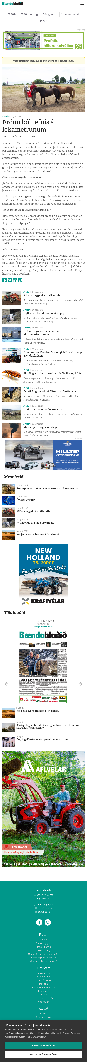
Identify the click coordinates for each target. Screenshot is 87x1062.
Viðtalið (43, 994)
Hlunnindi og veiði (43, 998)
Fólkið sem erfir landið (43, 987)
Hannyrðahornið (43, 980)
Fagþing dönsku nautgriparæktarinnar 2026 (42, 739)
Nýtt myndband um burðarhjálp (44, 313)
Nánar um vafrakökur (36, 1037)
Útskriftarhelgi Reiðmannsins (42, 409)
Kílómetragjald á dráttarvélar (42, 295)
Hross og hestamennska (43, 957)
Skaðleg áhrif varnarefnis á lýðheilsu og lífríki (52, 373)
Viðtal (43, 21)
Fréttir (12, 14)
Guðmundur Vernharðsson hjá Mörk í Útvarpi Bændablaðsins (52, 354)
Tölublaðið (14, 612)
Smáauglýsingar (44, 1017)
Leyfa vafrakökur (43, 1045)
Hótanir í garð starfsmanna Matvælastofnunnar (41, 332)
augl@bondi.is (44, 912)
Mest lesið (13, 477)
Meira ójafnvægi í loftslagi (40, 427)
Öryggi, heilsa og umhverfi (43, 961)
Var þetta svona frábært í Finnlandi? (37, 534)
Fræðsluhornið (43, 947)
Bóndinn (43, 984)
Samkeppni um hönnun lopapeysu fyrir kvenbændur (47, 488)
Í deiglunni (49, 14)
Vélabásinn (43, 1002)
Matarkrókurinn (43, 976)
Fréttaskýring (29, 14)
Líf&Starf (43, 968)
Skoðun (43, 939)
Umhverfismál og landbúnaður (43, 954)
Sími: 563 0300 (43, 904)
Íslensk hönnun (43, 973)
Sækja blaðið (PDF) (43, 626)
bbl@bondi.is (43, 908)
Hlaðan (43, 1013)
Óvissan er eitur (25, 500)
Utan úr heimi (70, 14)
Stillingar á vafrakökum (43, 1054)
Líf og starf (43, 991)
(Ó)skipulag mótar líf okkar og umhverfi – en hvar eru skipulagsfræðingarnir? (47, 726)
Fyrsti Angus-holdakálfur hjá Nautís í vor (49, 391)
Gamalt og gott (43, 943)
